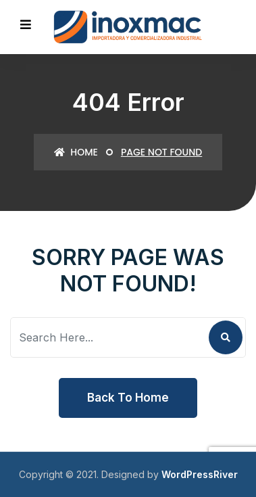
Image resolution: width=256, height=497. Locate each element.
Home (76, 152)
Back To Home (128, 397)
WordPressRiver (199, 474)
